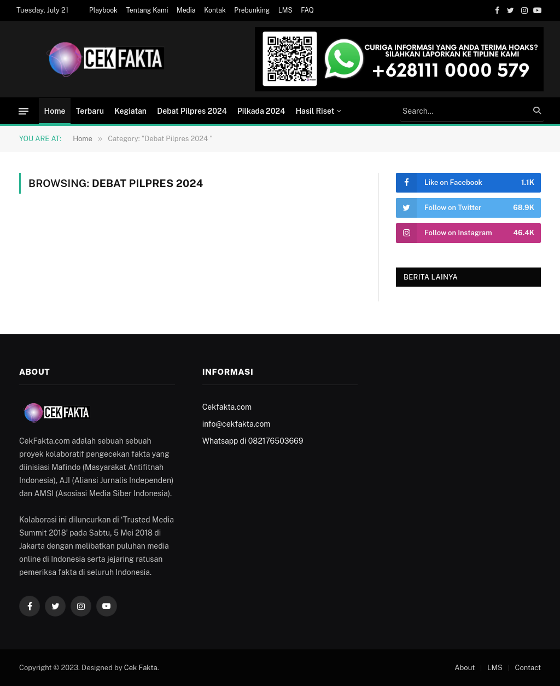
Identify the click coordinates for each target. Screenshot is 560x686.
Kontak (215, 10)
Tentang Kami (147, 10)
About (464, 668)
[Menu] (23, 110)
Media (186, 10)
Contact (528, 668)
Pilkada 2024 (261, 111)
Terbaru (90, 111)
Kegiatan (130, 111)
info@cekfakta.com (236, 424)
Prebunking (252, 10)
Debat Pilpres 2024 (191, 111)
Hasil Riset (314, 111)
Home (55, 111)
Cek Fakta (141, 668)
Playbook (103, 10)
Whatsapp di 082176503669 (253, 441)
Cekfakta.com (227, 407)
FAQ (307, 10)
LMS (285, 10)
